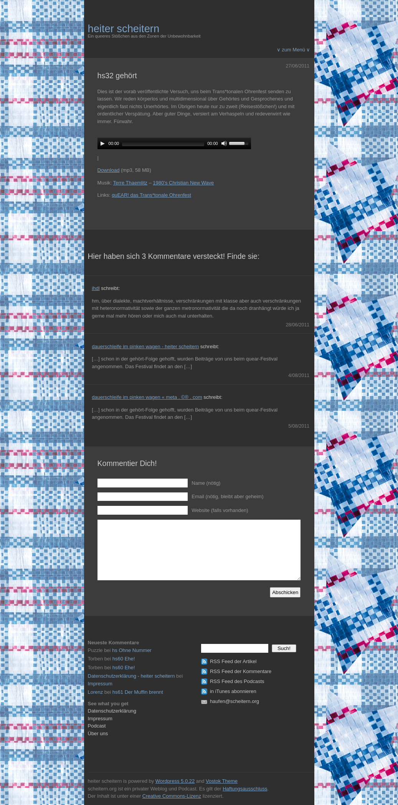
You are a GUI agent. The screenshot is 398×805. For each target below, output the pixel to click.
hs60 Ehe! (123, 659)
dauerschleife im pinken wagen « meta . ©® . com (147, 397)
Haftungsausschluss (245, 789)
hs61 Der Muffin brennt (137, 692)
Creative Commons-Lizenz (171, 796)
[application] (174, 143)
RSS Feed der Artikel (233, 661)
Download (108, 170)
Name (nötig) (206, 483)
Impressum (100, 683)
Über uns (98, 733)
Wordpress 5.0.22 (175, 781)
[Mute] (224, 143)
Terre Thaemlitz (130, 183)
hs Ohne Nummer (132, 650)
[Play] (102, 143)
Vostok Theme (222, 781)
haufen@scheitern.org (234, 701)
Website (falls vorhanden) (220, 510)
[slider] (163, 144)
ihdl (95, 288)
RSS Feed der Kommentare (240, 671)
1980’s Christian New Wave (183, 183)
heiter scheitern (124, 29)
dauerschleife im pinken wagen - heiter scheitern (145, 346)
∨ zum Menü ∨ (293, 50)
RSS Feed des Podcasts (237, 681)
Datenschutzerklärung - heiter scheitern (131, 676)
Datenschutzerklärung (112, 711)
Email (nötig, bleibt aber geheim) (227, 496)
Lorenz (95, 692)
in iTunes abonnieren (233, 691)
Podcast (97, 726)
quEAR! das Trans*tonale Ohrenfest (151, 195)
